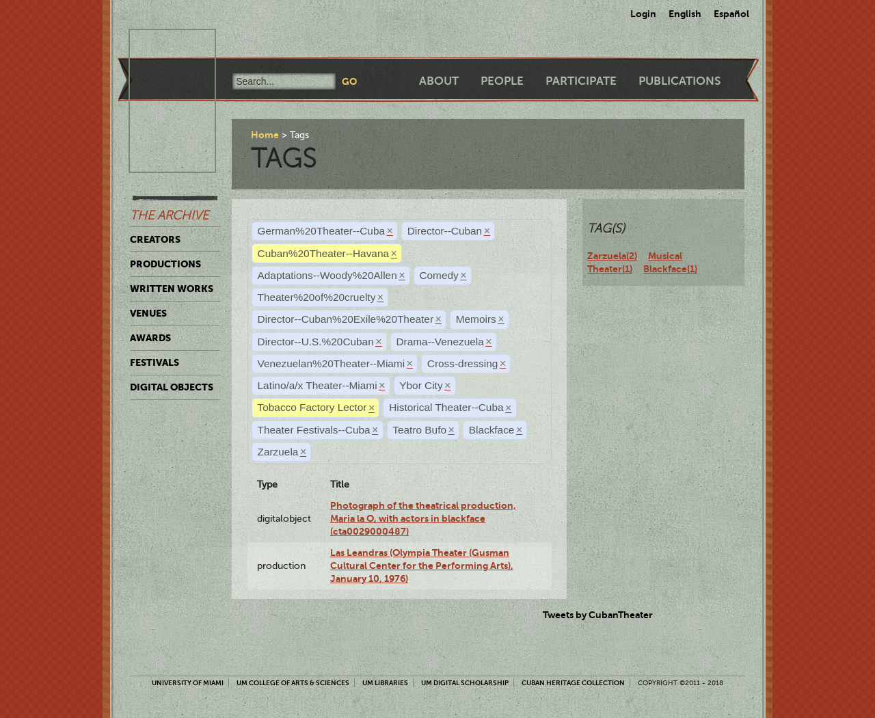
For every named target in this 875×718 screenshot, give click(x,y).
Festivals (154, 362)
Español (731, 13)
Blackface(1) (670, 268)
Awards (150, 337)
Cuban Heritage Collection (573, 683)
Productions (165, 263)
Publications (679, 81)
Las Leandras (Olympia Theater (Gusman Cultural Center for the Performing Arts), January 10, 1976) (421, 566)
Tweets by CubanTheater (598, 614)
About (439, 81)
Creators (155, 239)
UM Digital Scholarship (465, 683)
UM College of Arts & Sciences (293, 683)
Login (643, 13)
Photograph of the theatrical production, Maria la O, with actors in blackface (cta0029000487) (423, 518)
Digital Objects (171, 387)
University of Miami (188, 683)
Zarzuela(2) (612, 255)
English (685, 13)
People (502, 81)
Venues (148, 313)
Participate (581, 81)
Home (265, 134)
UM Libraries (385, 683)
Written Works (171, 288)
